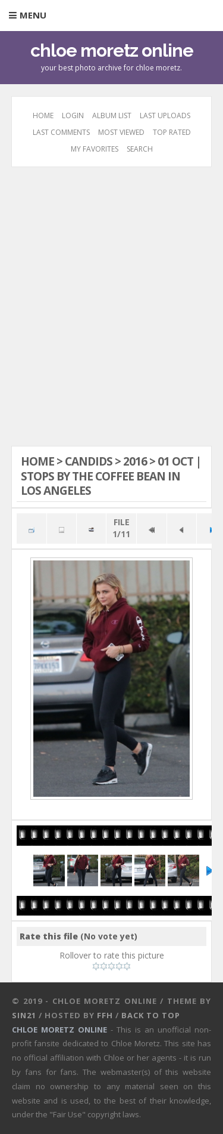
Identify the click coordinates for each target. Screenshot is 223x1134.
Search (140, 149)
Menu (33, 15)
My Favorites (94, 149)
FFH (105, 1015)
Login (73, 115)
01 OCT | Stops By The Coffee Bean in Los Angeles (111, 476)
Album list (111, 115)
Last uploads (165, 115)
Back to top (150, 1015)
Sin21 (24, 1015)
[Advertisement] (111, 305)
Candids (88, 461)
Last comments (61, 132)
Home (43, 115)
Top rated (172, 132)
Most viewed (121, 132)
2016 (135, 461)
